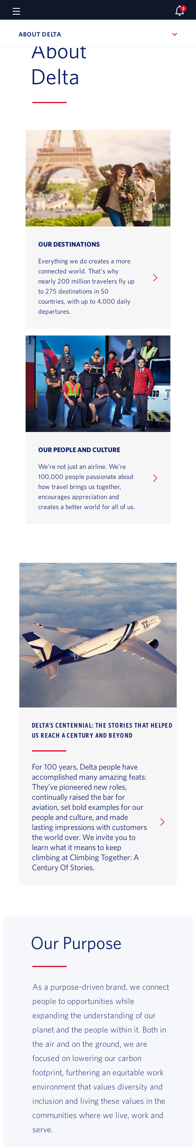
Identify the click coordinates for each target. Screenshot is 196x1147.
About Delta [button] (83, 34)
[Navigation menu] (16, 11)
